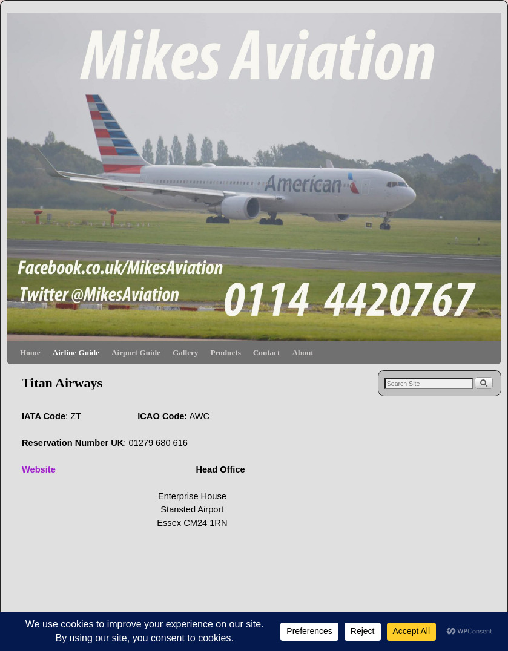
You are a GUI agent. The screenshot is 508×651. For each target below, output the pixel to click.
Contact (266, 352)
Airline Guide (76, 352)
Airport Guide (135, 352)
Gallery (185, 352)
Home (30, 352)
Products (225, 352)
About (302, 352)
